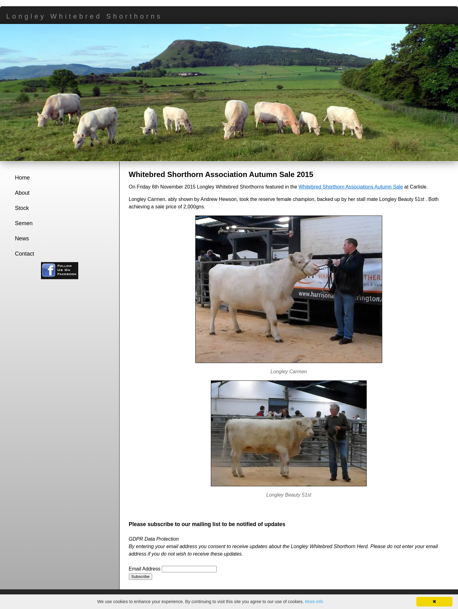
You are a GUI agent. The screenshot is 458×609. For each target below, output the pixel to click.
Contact (24, 254)
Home (22, 178)
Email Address (145, 568)
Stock (22, 208)
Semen (24, 223)
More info (314, 601)
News (22, 238)
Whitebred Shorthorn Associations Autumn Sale (350, 186)
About (22, 193)
